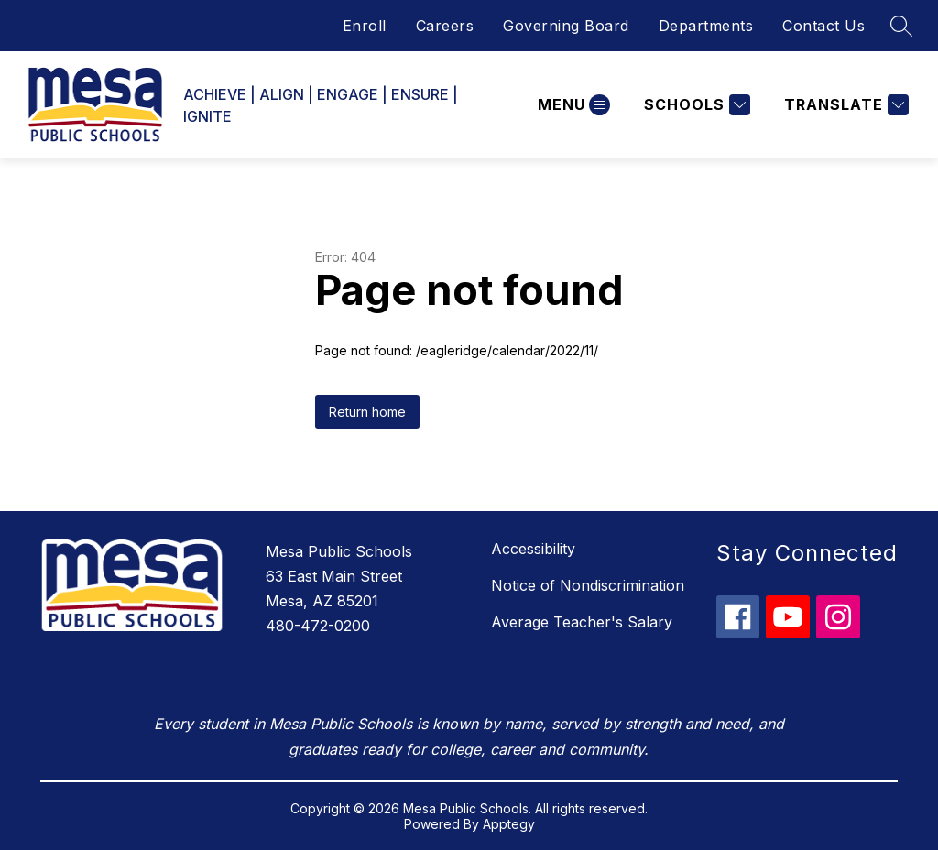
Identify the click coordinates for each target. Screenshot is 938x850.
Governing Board (566, 25)
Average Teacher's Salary (581, 622)
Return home (367, 412)
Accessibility (533, 548)
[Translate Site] (844, 104)
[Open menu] (571, 104)
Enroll (365, 25)
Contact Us (823, 25)
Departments (706, 25)
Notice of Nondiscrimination (587, 585)
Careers (445, 25)
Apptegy (509, 824)
